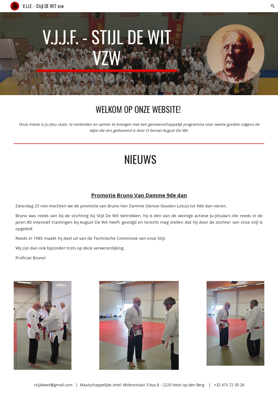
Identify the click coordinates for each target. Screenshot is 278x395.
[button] (273, 6)
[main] (107, 49)
